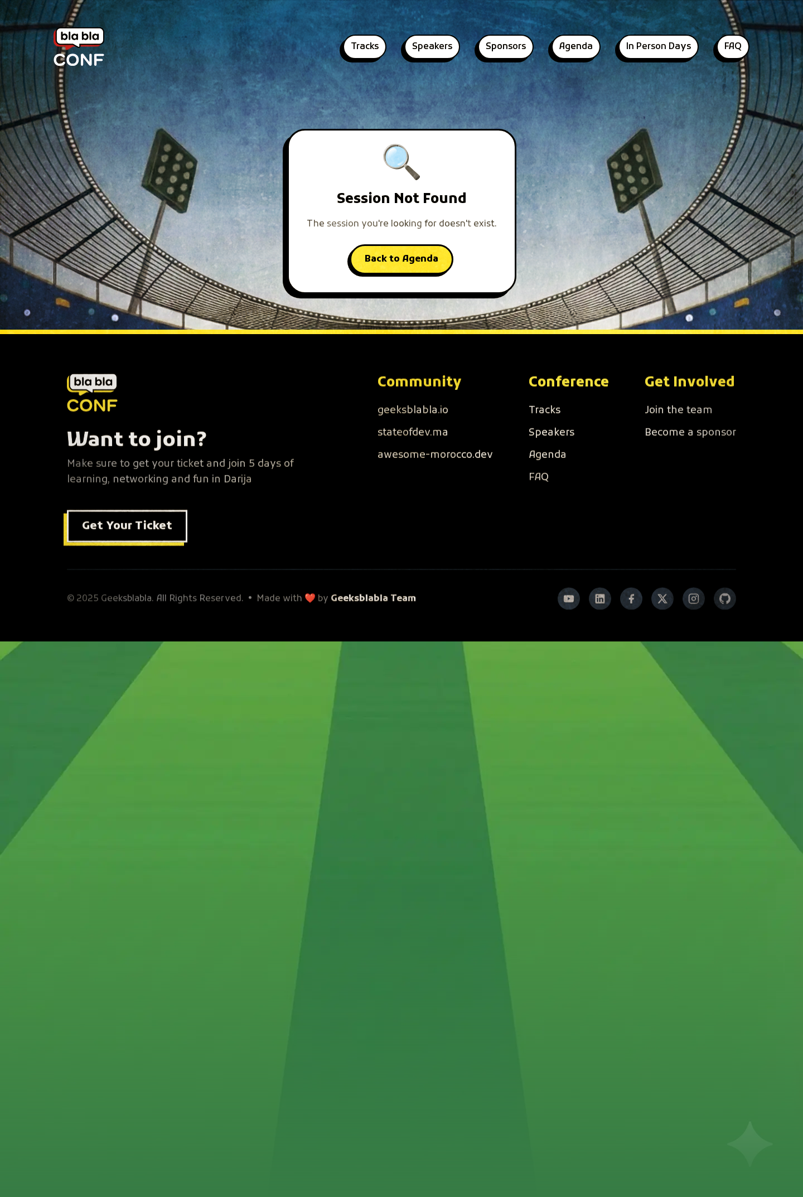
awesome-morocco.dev (435, 472)
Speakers (432, 46)
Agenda (576, 46)
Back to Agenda (401, 259)
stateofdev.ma (413, 450)
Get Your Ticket (127, 544)
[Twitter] (662, 616)
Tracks (365, 46)
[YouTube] (569, 616)
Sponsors (506, 46)
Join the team (679, 428)
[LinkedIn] (600, 616)
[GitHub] (725, 616)
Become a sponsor (690, 450)
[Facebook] (631, 616)
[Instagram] (694, 616)
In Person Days (658, 46)
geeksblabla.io (413, 428)
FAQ (733, 46)
